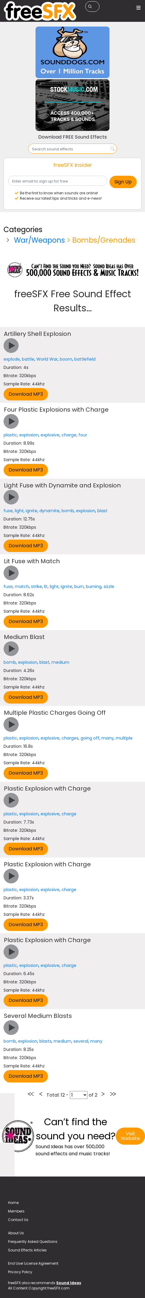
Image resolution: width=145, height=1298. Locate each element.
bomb (68, 511)
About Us (16, 1232)
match (22, 586)
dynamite (49, 511)
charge (69, 435)
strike (36, 586)
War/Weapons (39, 240)
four (82, 435)
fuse (8, 511)
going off (89, 738)
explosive (50, 435)
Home (13, 1202)
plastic (10, 435)
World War (47, 359)
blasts (45, 1041)
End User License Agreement (33, 1263)
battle (28, 359)
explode (12, 359)
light (19, 511)
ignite (31, 511)
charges (70, 738)
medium (60, 662)
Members (16, 1211)
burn (79, 586)
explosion (28, 435)
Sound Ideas (68, 1282)
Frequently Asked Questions (32, 1241)
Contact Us (18, 1219)
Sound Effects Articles (27, 1250)
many (108, 738)
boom (66, 359)
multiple (124, 738)
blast (102, 511)
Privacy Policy (20, 1271)
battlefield (85, 359)
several (80, 1041)
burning (94, 586)
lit (46, 586)
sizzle (109, 586)
